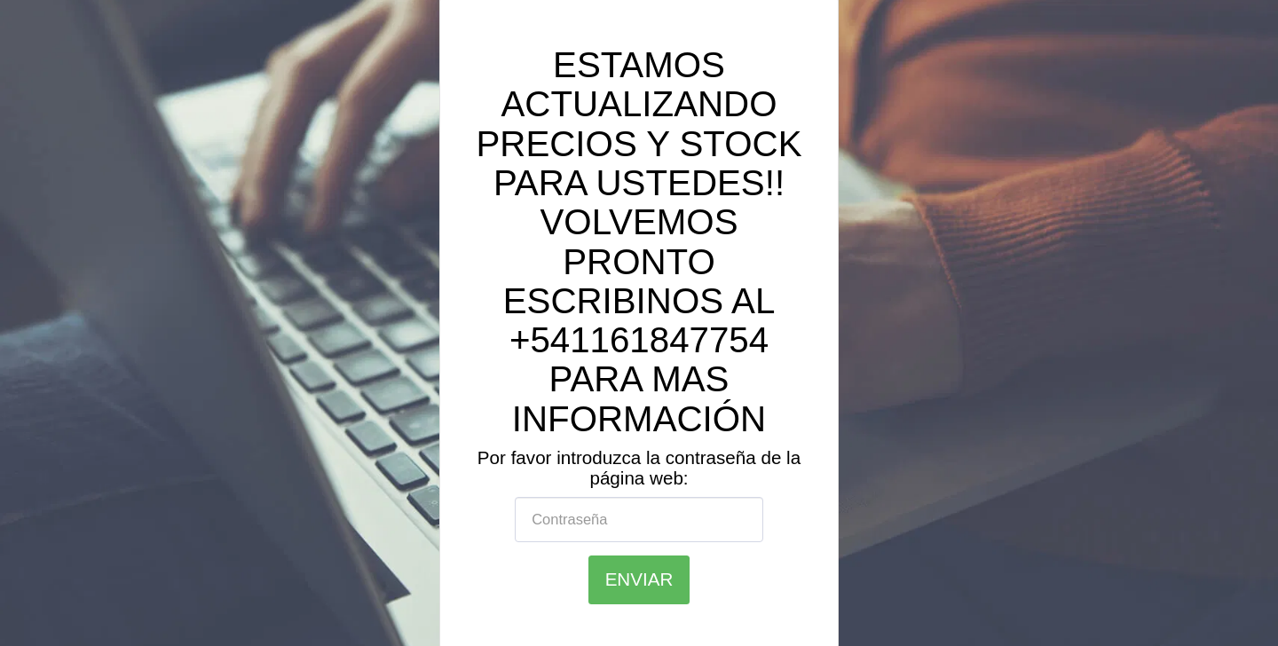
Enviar (639, 579)
